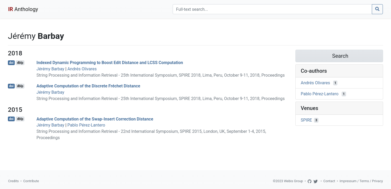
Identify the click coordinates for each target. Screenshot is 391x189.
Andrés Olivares (82, 68)
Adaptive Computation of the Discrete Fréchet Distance (88, 85)
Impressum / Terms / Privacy (361, 181)
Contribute (31, 181)
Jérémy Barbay (50, 68)
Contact (329, 181)
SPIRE (306, 120)
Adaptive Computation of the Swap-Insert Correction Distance (95, 118)
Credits (13, 181)
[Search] (272, 9)
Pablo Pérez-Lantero (86, 125)
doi (11, 63)
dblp (20, 63)
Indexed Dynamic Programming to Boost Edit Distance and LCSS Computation (110, 62)
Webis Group (293, 181)
